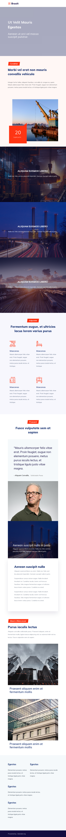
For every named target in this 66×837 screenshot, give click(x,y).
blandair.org (22, 834)
